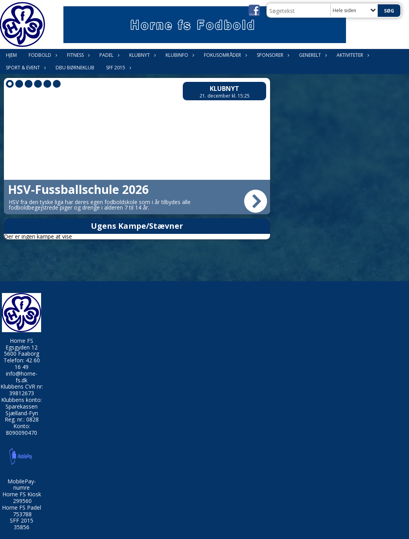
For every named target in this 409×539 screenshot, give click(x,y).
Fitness (77, 55)
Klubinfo (179, 55)
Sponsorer (272, 55)
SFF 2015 (117, 67)
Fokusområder (224, 55)
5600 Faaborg (21, 353)
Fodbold (42, 55)
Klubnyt (141, 55)
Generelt (312, 55)
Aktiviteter (352, 55)
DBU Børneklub (75, 67)
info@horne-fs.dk (22, 377)
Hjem (11, 55)
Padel (108, 55)
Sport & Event (25, 67)
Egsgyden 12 (21, 347)
